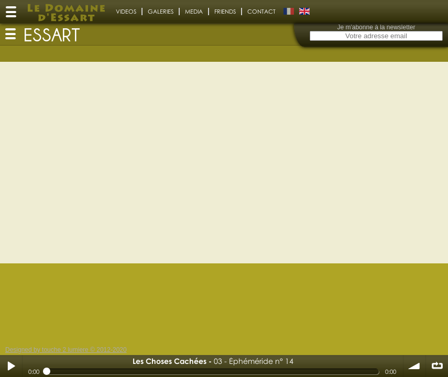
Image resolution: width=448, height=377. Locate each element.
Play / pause (11, 366)
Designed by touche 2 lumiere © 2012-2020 (66, 349)
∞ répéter (437, 366)
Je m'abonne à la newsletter (376, 27)
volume (414, 366)
